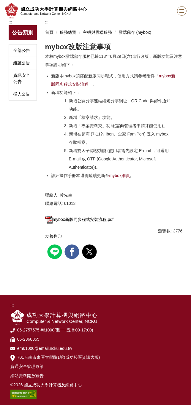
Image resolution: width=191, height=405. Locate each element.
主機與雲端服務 (97, 32)
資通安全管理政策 (27, 366)
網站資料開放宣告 (27, 375)
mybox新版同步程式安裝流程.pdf (79, 219)
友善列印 (53, 236)
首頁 (49, 32)
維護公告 (21, 62)
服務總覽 (68, 32)
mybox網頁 (119, 175)
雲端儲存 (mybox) (135, 32)
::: (10, 22)
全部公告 (21, 50)
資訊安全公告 (21, 78)
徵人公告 (21, 94)
